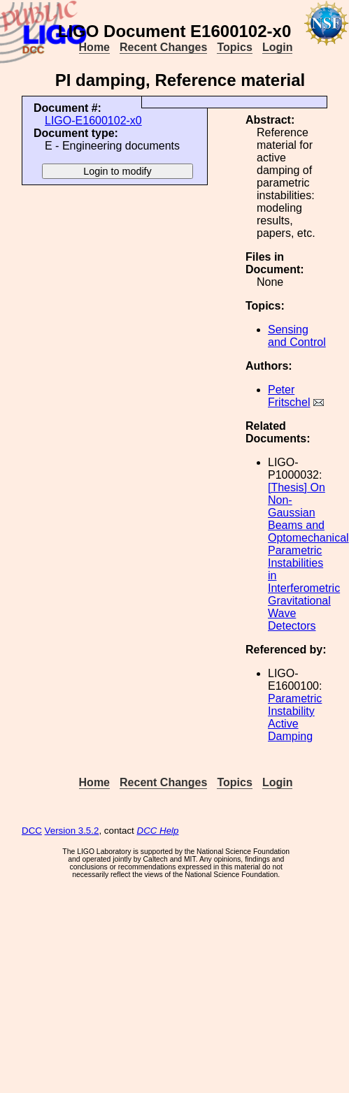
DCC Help (158, 830)
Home (94, 47)
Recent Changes (163, 47)
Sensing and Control (297, 336)
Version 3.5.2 (72, 830)
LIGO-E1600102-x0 (93, 120)
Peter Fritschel (289, 396)
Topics (234, 47)
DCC (32, 830)
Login (277, 47)
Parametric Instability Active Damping (295, 717)
